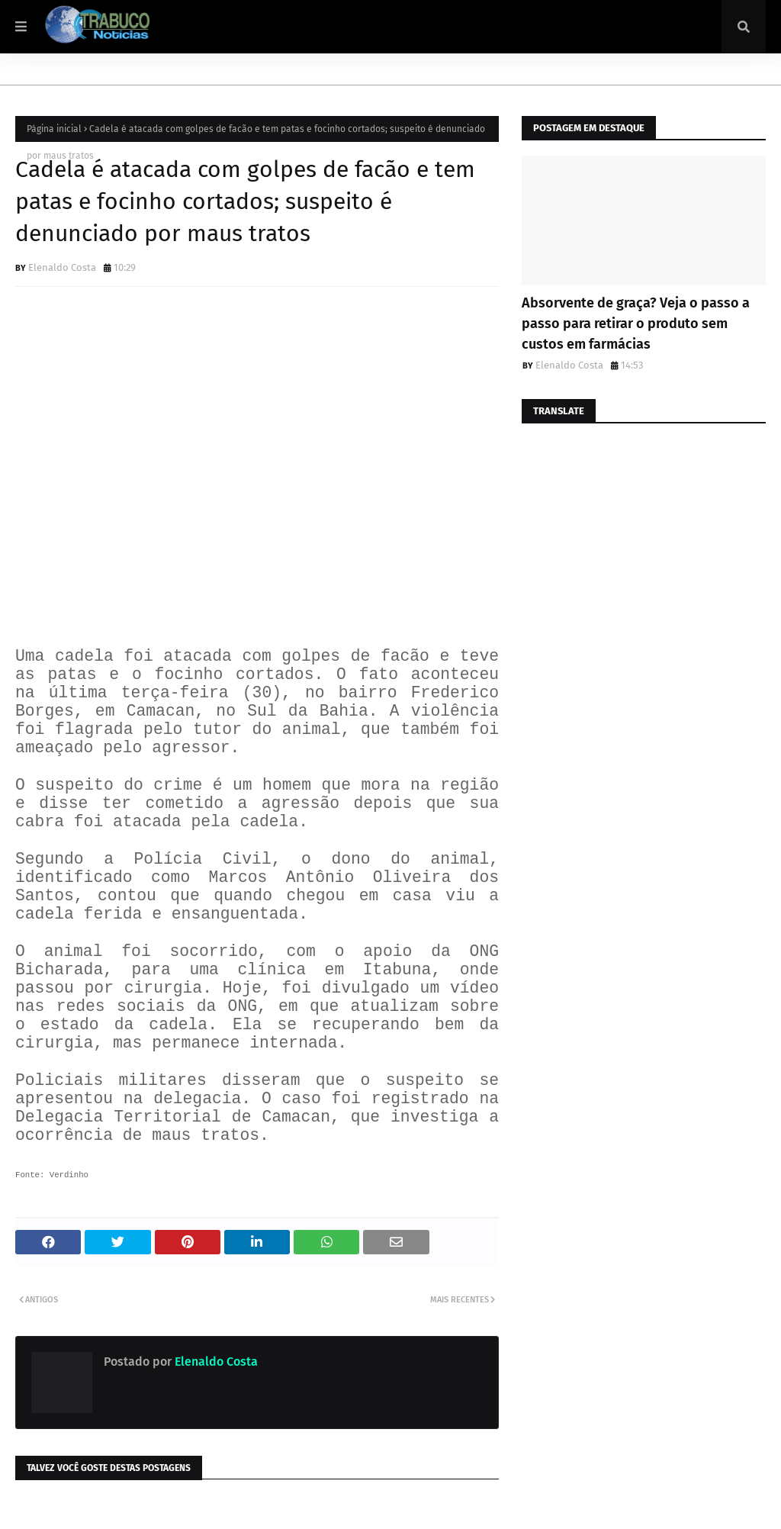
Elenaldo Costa (62, 267)
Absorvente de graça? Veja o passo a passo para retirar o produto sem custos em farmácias (636, 323)
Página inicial (54, 129)
